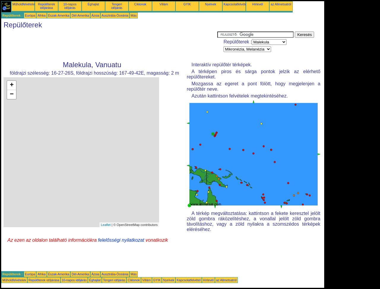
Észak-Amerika (58, 15)
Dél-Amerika (80, 15)
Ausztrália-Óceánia (115, 15)
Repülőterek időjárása (46, 6)
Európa (30, 15)
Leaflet (106, 225)
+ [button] (12, 85)
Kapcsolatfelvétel (236, 4)
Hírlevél (257, 4)
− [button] (12, 94)
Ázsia (95, 15)
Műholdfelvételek (24, 4)
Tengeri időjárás (116, 6)
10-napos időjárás (69, 6)
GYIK (187, 4)
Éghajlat (93, 4)
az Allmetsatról (281, 4)
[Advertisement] (109, 45)
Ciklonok (140, 4)
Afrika (41, 15)
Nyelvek (210, 4)
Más (134, 15)
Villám (163, 4)
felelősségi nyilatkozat (121, 240)
